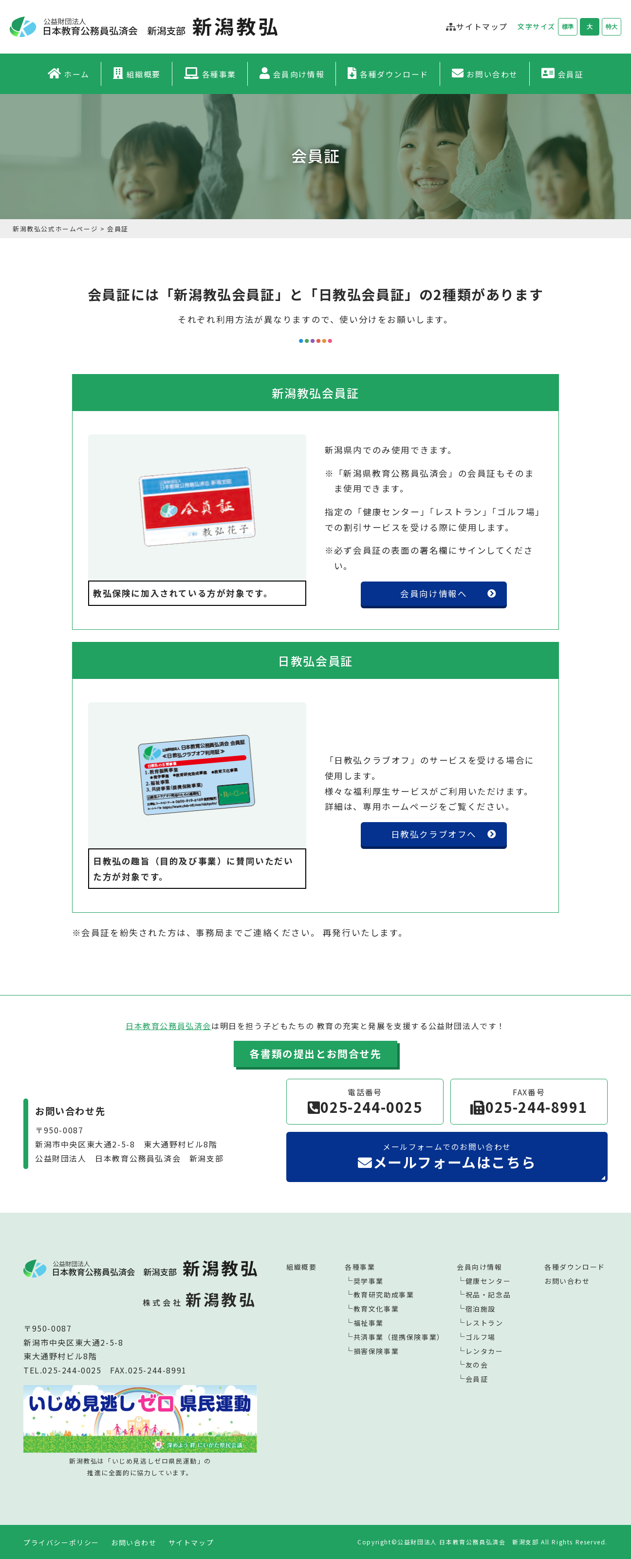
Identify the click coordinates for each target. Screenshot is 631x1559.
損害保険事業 (376, 1351)
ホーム (77, 74)
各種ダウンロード (394, 74)
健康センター (488, 1281)
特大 (611, 26)
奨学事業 (368, 1281)
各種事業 (219, 74)
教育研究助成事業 (383, 1294)
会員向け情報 (299, 74)
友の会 (476, 1365)
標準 (568, 26)
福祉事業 (368, 1323)
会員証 (571, 74)
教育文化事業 (376, 1309)
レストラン (484, 1323)
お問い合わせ (492, 74)
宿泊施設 (480, 1309)
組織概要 (144, 74)
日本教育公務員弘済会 (168, 1026)
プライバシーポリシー (61, 1542)
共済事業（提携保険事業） (399, 1337)
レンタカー (484, 1351)
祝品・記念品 (488, 1294)
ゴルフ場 (480, 1337)
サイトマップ (191, 1542)
